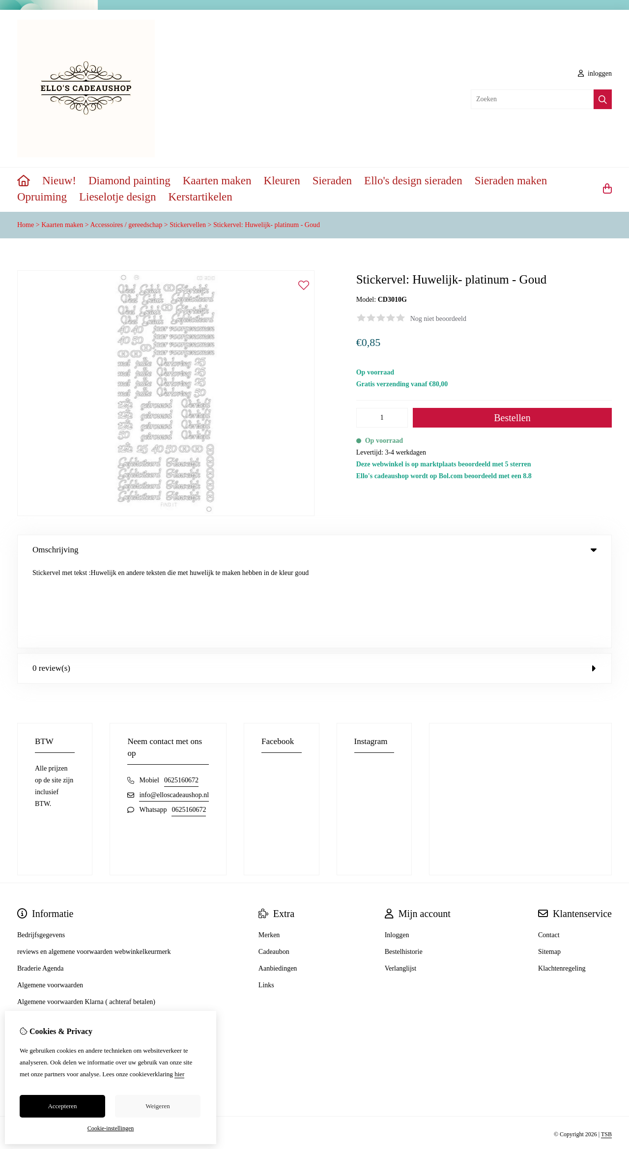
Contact (549, 852)
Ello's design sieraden (413, 180)
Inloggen (397, 852)
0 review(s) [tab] (314, 585)
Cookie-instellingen (110, 1128)
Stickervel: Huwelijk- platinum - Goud (266, 225)
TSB (606, 1051)
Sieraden (332, 180)
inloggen (595, 73)
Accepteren (62, 1106)
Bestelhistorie (404, 868)
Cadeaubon (273, 868)
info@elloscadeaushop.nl (174, 712)
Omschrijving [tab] (314, 549)
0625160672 (181, 697)
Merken (269, 852)
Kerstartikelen (200, 197)
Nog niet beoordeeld (438, 318)
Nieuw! (59, 180)
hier (179, 1074)
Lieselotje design (117, 197)
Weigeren (157, 1106)
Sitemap (549, 868)
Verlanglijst (401, 885)
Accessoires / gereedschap (126, 225)
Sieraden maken (511, 180)
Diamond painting (129, 180)
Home (25, 225)
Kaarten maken (217, 180)
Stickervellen (188, 225)
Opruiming (42, 197)
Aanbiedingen (277, 885)
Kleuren (282, 180)
